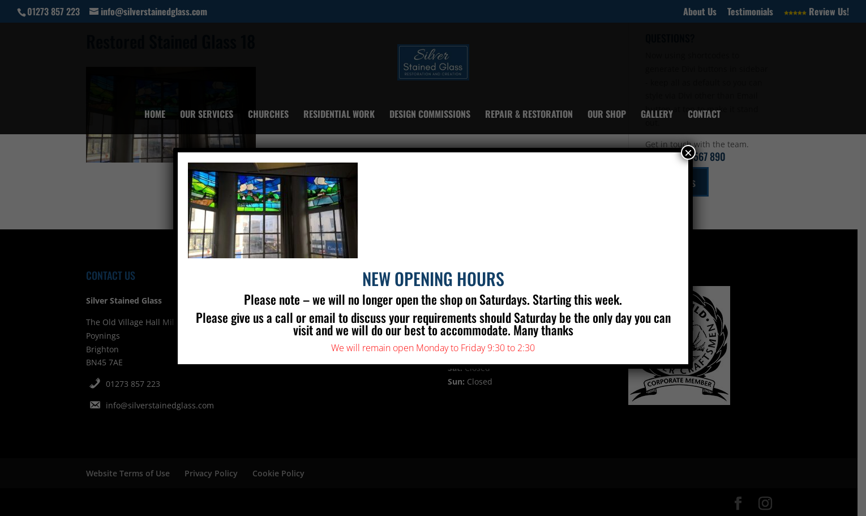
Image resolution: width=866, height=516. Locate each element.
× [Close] (688, 152)
